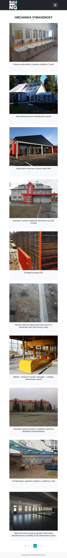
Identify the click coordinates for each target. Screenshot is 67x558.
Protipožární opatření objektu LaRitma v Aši (33, 481)
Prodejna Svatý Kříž (33, 273)
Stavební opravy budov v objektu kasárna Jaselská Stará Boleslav (33, 430)
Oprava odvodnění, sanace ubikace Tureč (33, 64)
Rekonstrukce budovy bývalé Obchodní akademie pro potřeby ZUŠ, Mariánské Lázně (33, 534)
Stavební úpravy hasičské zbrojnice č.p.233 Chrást (33, 221)
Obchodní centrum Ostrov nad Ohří (33, 168)
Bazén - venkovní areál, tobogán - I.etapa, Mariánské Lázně (33, 378)
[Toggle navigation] (55, 5)
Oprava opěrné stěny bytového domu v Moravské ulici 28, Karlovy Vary (33, 326)
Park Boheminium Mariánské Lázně (33, 116)
